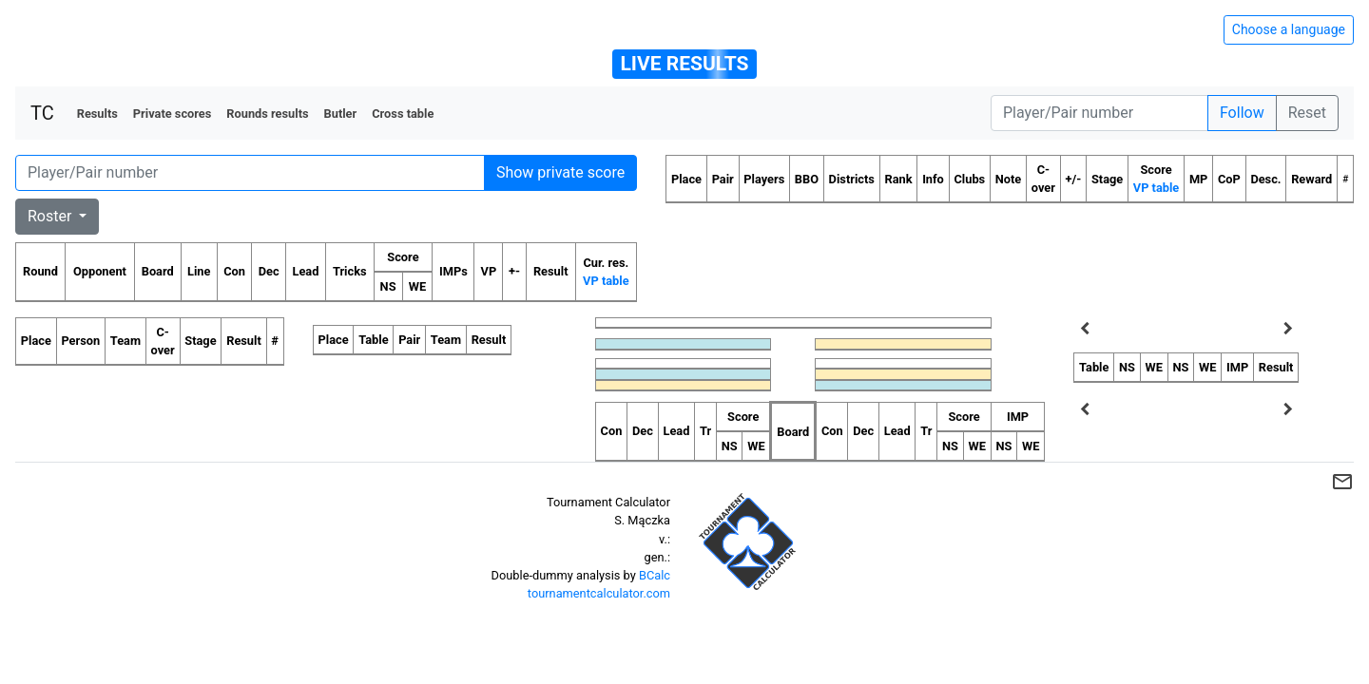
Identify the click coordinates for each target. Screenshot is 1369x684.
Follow (1242, 113)
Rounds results (267, 113)
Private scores (172, 113)
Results (97, 113)
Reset (1307, 113)
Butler (340, 113)
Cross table (403, 113)
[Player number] (1099, 113)
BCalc (654, 575)
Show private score (560, 172)
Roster (51, 216)
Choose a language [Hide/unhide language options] (1288, 29)
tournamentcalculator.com (599, 593)
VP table (605, 281)
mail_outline (1342, 481)
